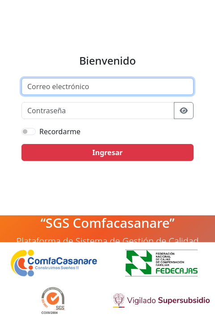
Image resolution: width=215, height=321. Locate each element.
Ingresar (108, 152)
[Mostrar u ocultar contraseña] (184, 110)
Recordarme (59, 131)
